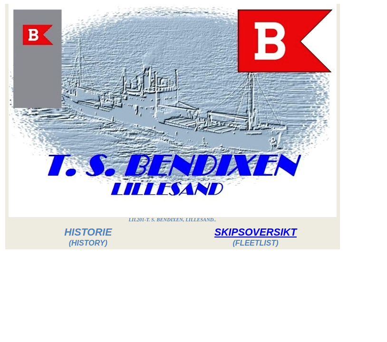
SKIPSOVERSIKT (255, 232)
